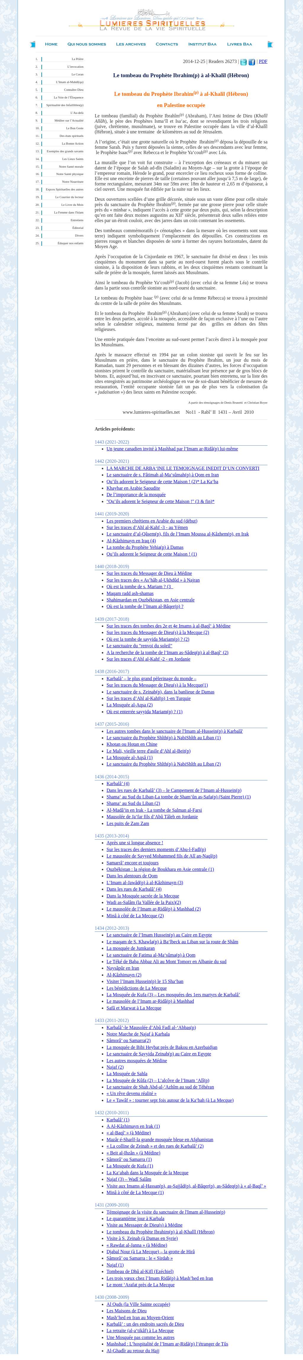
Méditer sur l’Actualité (68, 120)
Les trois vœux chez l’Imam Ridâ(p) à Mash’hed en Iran (160, 1278)
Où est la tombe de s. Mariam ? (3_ (140, 586)
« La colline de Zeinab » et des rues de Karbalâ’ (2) (155, 1146)
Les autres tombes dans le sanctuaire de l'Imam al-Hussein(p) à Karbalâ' (175, 731)
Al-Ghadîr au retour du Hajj (133, 1350)
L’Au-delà (77, 112)
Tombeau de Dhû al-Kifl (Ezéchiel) (140, 1271)
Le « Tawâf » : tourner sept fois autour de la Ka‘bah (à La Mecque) (170, 1100)
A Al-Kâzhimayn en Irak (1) (133, 1126)
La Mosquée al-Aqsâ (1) (130, 757)
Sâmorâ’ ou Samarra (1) (129, 1159)
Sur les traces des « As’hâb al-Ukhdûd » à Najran (153, 580)
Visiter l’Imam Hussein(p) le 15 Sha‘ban (145, 981)
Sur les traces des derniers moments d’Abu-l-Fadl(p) (156, 849)
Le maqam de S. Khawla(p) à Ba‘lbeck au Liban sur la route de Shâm (172, 941)
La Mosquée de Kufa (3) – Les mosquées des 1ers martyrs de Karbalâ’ (173, 994)
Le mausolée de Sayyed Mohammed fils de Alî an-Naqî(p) (162, 855)
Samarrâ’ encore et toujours (133, 862)
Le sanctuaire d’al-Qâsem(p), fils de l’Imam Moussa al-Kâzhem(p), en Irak (178, 533)
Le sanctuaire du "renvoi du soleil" (139, 645)
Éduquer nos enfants (70, 243)
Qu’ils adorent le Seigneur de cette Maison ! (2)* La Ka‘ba (162, 481)
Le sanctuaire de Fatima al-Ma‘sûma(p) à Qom (151, 955)
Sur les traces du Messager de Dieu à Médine (149, 573)
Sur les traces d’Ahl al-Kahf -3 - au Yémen (147, 527)
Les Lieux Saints (72, 159)
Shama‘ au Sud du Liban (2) (133, 803)
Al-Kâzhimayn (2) (124, 974)
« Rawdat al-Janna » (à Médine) (137, 1245)
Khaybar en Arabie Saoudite (133, 488)
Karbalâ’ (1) (118, 1119)
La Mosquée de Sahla (127, 1073)
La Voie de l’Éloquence (68, 97)
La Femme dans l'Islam (68, 212)
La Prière (77, 59)
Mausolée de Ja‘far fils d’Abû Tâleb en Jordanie (152, 816)
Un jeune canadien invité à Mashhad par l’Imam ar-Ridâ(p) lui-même (172, 448)
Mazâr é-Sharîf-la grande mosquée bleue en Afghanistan (160, 1139)
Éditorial (77, 227)
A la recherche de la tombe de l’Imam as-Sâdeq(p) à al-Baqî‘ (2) (167, 652)
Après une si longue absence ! (135, 842)
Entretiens (77, 220)
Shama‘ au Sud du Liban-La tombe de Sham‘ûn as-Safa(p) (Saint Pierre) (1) (179, 796)
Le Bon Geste (74, 128)
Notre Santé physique (69, 174)
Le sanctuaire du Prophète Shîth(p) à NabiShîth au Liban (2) (164, 763)
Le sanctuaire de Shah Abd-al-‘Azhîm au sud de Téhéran (160, 1086)
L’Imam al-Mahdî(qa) (69, 82)
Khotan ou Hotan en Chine (132, 744)
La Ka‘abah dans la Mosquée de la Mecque (147, 1172)
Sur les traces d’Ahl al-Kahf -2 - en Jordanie (148, 659)
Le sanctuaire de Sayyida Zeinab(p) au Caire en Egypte (159, 1053)
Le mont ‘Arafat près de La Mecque (141, 1284)
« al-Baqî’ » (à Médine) (129, 1132)
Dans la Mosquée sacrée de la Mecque (143, 895)
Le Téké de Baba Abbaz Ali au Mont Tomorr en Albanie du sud (166, 961)
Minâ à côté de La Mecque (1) (135, 1192)
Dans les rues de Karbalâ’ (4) (134, 889)
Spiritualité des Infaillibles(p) (64, 105)
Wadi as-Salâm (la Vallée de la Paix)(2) (144, 902)
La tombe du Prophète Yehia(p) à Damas (145, 547)
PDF (263, 61)
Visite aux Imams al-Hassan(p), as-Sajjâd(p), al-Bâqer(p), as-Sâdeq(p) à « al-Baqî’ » (186, 1185)
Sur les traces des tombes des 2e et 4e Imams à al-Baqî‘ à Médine (169, 625)
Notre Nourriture (72, 181)
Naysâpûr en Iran (123, 968)
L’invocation (75, 66)
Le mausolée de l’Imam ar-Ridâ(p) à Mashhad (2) (154, 908)
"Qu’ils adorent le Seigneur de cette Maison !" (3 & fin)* (161, 501)
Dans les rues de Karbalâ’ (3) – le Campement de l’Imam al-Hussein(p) (174, 790)
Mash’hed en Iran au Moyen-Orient (140, 1317)
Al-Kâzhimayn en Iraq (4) (131, 540)
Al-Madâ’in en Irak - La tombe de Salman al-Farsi (154, 810)
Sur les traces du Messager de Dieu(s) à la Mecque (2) (158, 632)
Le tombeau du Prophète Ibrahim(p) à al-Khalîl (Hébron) (161, 1231)
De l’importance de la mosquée (136, 494)
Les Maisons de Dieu (127, 1310)
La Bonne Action (72, 143)
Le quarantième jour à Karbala (135, 1218)
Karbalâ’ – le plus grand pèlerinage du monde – (151, 678)
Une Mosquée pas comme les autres (141, 1337)
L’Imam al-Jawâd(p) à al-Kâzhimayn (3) (145, 882)
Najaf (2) (115, 1067)
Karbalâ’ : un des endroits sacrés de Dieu (145, 1324)
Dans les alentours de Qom (132, 875)
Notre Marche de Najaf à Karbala (138, 1033)
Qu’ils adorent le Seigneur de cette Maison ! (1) (152, 554)
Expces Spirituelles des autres (64, 189)
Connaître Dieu (73, 89)
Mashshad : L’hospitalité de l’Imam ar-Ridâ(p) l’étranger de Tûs (167, 1343)
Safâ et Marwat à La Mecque (134, 1007)
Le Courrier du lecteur (69, 197)
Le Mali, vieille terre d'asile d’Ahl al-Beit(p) (149, 750)
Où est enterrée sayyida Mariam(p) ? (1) (145, 711)
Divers (79, 235)
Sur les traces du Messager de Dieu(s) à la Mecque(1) (157, 685)
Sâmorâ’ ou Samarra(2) (129, 1040)
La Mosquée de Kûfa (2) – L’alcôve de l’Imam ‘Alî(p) (158, 1080)
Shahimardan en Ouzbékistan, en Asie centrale (151, 599)
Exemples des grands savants (65, 151)
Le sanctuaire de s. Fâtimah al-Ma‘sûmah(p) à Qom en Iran (163, 474)
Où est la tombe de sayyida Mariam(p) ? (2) (148, 639)
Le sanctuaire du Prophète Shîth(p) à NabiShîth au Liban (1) (164, 737)
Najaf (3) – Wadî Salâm (129, 1179)
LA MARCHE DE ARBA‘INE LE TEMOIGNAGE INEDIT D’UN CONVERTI (183, 468)
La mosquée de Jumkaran (131, 948)
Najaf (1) (115, 1264)
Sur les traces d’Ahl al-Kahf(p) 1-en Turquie (149, 698)
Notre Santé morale (71, 166)
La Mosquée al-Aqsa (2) (130, 704)
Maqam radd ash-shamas (130, 593)
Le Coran (77, 74)
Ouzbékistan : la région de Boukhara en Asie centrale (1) (160, 869)
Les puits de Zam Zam (128, 823)
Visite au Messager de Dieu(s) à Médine (145, 1225)
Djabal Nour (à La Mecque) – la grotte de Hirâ (151, 1251)
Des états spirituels (72, 136)
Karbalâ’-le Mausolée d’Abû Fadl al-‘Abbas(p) (151, 1027)
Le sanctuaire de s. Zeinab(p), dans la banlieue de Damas (161, 691)
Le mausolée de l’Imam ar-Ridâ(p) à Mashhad (150, 1001)
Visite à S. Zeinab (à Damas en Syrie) (142, 1238)
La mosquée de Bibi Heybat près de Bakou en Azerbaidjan (162, 1047)
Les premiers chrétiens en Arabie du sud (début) (152, 520)
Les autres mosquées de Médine (137, 1060)
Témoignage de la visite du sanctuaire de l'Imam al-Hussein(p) (166, 1212)
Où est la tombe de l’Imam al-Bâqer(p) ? (145, 606)
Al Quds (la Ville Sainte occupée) (138, 1304)
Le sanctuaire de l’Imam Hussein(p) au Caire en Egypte (159, 934)
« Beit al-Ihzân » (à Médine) (133, 1152)
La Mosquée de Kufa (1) (130, 1165)
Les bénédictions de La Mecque (137, 988)
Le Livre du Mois (72, 204)
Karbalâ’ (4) (118, 783)
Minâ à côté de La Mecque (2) (135, 915)
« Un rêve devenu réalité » (132, 1093)
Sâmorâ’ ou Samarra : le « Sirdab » (140, 1258)
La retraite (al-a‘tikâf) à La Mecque (140, 1330)
